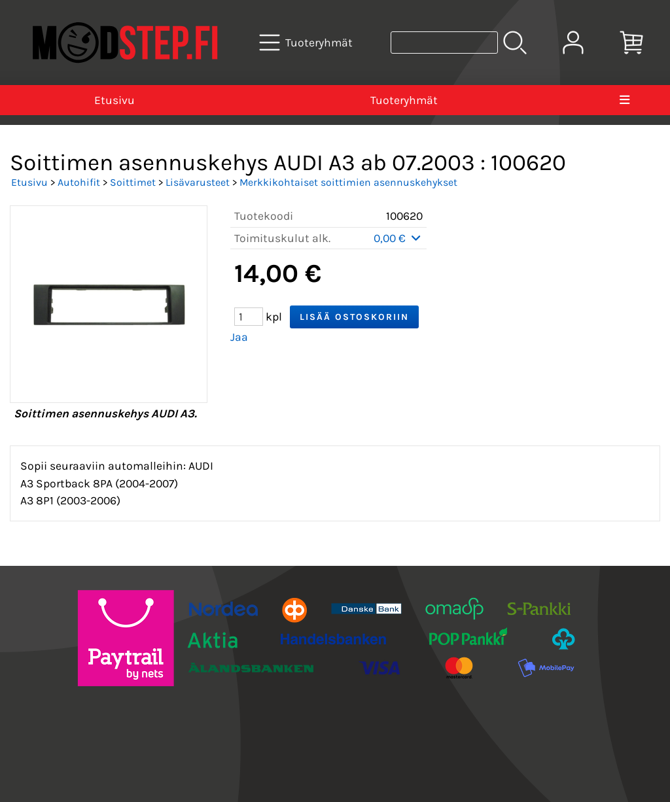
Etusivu (114, 100)
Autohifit (79, 182)
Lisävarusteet (198, 182)
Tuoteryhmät (404, 100)
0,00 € (398, 238)
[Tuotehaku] (444, 42)
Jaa (239, 336)
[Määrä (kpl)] (248, 316)
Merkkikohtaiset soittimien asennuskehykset (348, 182)
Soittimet (133, 182)
